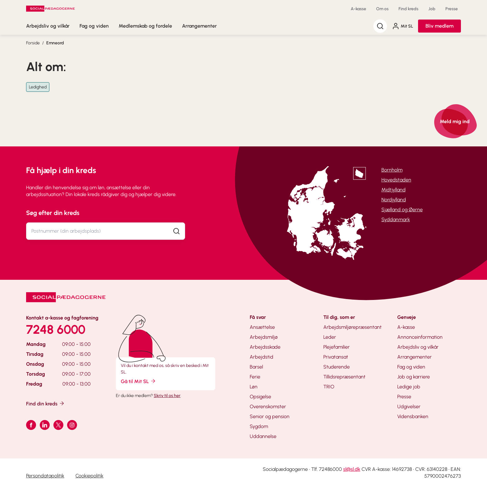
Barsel (256, 367)
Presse (451, 8)
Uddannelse (263, 436)
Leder (329, 337)
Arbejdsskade (265, 347)
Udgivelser (409, 406)
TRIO (328, 387)
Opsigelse (260, 397)
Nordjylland (393, 200)
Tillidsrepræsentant (344, 377)
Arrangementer (199, 26)
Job (431, 8)
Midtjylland (393, 190)
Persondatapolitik (45, 476)
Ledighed (38, 87)
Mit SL (402, 26)
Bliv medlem (439, 26)
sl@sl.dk (351, 469)
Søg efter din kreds (53, 213)
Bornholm (392, 170)
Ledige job (408, 387)
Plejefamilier (336, 347)
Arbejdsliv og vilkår (48, 26)
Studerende (336, 367)
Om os (382, 8)
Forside (33, 43)
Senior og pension (269, 416)
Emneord (55, 43)
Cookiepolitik (89, 476)
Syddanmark (395, 219)
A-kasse (358, 8)
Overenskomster (268, 406)
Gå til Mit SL (138, 381)
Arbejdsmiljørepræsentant (352, 327)
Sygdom (259, 426)
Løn (253, 387)
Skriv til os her (167, 395)
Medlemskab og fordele (145, 26)
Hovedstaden (396, 180)
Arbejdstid (261, 357)
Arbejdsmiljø (264, 337)
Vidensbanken (412, 416)
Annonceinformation (420, 337)
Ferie (255, 377)
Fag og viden (94, 26)
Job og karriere (413, 377)
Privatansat (335, 357)
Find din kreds (45, 403)
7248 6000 (55, 329)
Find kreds (408, 8)
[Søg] (380, 26)
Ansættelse (262, 327)
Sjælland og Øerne (402, 209)
